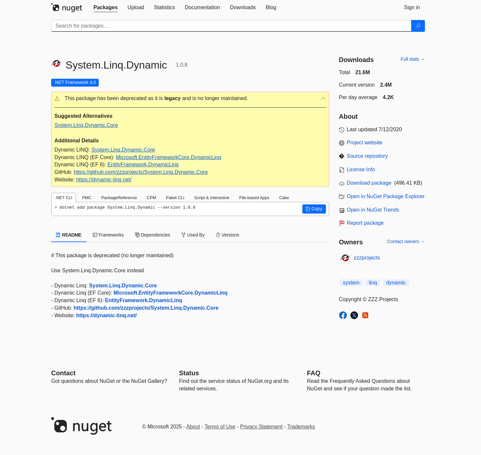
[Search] (418, 26)
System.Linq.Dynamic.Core (86, 125)
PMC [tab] (86, 197)
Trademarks (301, 426)
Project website (365, 142)
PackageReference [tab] (119, 197)
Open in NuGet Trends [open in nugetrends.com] (373, 210)
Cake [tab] (284, 197)
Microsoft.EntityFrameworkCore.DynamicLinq (168, 157)
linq (373, 282)
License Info (361, 169)
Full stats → (413, 59)
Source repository (367, 156)
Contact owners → (406, 241)
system (351, 282)
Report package (365, 223)
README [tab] (69, 235)
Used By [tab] (193, 235)
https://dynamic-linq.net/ (103, 179)
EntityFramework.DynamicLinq (143, 164)
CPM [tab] (151, 197)
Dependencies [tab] (152, 235)
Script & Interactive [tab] (211, 197)
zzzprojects (367, 257)
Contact (63, 373)
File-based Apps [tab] (254, 197)
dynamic (396, 282)
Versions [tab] (227, 235)
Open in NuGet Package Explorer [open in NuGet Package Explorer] (386, 196)
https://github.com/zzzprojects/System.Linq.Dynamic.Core (141, 172)
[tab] (106, 7)
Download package (369, 183)
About (193, 426)
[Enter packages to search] (231, 26)
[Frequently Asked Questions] (313, 373)
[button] (190, 98)
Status (189, 373)
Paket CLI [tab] (175, 197)
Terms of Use (220, 426)
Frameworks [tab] (108, 235)
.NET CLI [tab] (63, 197)
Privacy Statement (261, 426)
